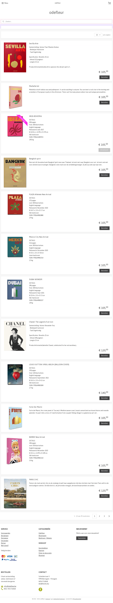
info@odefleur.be (10, 586)
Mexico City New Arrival (38, 237)
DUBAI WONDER (35, 279)
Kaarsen (41, 550)
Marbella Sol (34, 86)
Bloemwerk (42, 536)
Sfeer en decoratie (45, 553)
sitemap (48, 599)
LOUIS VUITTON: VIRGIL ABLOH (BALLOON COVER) (49, 364)
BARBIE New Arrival (37, 437)
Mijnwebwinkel (77, 599)
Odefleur (42, 533)
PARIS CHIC (33, 480)
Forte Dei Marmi (35, 407)
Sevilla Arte (33, 43)
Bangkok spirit (35, 159)
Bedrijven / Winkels (45, 538)
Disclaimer (4, 538)
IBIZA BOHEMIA (35, 116)
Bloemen (42, 555)
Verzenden (4, 541)
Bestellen (104, 77)
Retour (3, 543)
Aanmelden (82, 538)
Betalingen (4, 536)
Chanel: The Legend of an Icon (41, 322)
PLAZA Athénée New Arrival (40, 194)
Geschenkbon (43, 548)
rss (51, 599)
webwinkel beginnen (59, 599)
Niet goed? (5, 545)
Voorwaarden (5, 533)
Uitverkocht (104, 150)
